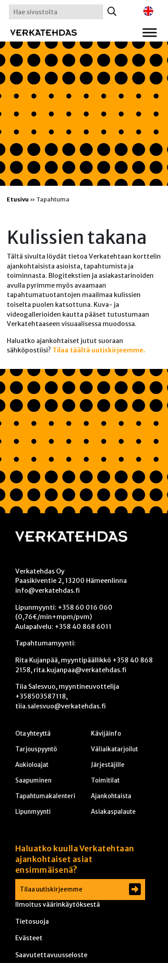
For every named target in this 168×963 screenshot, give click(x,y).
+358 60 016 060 (85, 607)
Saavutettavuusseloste (51, 955)
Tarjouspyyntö (36, 749)
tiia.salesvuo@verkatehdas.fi (60, 706)
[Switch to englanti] (148, 11)
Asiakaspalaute (113, 812)
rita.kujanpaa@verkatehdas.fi (80, 670)
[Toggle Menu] (149, 32)
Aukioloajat (31, 765)
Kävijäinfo (106, 733)
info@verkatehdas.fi (47, 590)
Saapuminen (33, 780)
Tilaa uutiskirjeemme (51, 889)
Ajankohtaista (111, 796)
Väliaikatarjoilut (114, 749)
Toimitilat (105, 780)
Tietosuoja (32, 921)
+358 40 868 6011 (83, 627)
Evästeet (29, 938)
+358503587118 (40, 696)
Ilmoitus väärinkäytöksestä (57, 904)
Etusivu (18, 199)
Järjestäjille (108, 765)
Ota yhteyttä (33, 733)
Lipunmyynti (33, 812)
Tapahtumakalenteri (45, 796)
